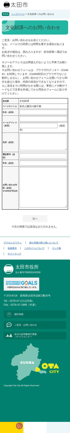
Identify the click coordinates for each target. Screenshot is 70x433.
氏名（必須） (9, 112)
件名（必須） (9, 163)
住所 (9, 142)
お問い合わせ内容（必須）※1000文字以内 (10, 188)
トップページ (18, 14)
